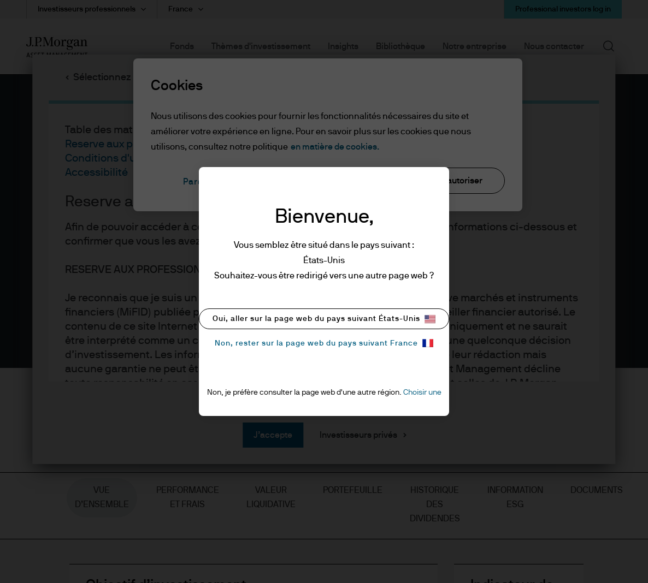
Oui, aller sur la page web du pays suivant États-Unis (324, 319)
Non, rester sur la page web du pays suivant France (324, 343)
